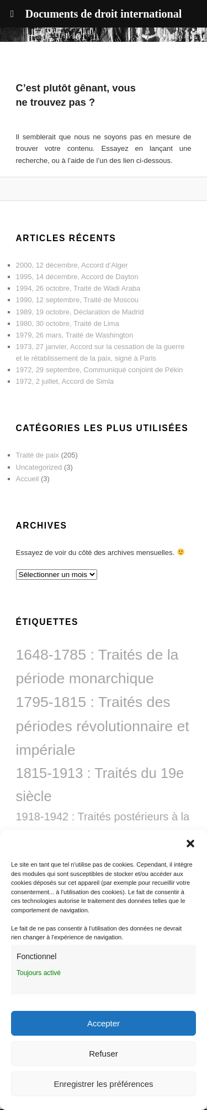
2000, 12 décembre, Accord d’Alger (72, 265)
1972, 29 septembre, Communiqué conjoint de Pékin (99, 370)
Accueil (27, 479)
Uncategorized (39, 467)
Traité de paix (37, 455)
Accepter (103, 1023)
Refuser (103, 1053)
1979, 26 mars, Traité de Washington (75, 335)
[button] (190, 843)
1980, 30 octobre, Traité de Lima (67, 323)
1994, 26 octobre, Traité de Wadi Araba (78, 288)
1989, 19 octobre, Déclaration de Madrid (80, 312)
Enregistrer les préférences (103, 1084)
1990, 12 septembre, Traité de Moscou (77, 300)
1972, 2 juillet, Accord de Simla (65, 381)
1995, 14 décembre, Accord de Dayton (77, 277)
